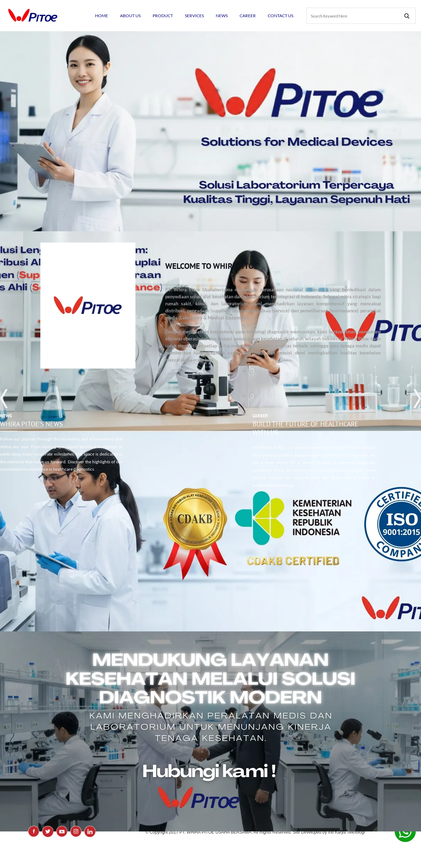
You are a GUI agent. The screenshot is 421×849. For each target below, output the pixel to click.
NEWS (222, 15)
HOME (101, 15)
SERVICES (194, 15)
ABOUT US (130, 15)
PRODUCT (163, 15)
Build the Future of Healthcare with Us (305, 428)
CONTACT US (280, 15)
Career (260, 415)
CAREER (248, 15)
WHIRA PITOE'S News (31, 424)
